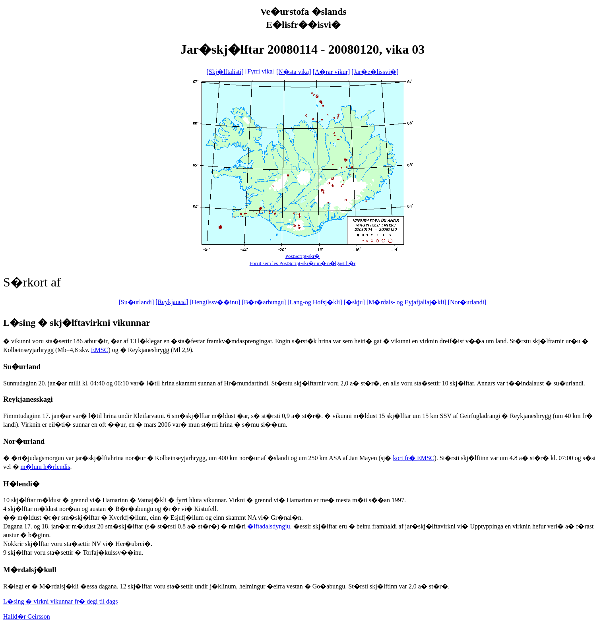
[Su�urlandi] (136, 302)
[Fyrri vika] (260, 71)
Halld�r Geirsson (26, 616)
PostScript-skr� (302, 256)
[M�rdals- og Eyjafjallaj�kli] (406, 302)
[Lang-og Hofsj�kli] (314, 302)
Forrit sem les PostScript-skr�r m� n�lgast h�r (303, 263)
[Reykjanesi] (171, 301)
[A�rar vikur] (331, 71)
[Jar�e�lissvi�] (374, 71)
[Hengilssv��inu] (215, 302)
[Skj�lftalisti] (224, 71)
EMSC (100, 349)
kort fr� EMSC (413, 458)
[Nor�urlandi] (467, 302)
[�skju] (354, 302)
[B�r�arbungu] (264, 302)
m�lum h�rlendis (45, 466)
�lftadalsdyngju (268, 526)
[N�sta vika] (293, 71)
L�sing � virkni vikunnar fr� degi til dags (60, 601)
